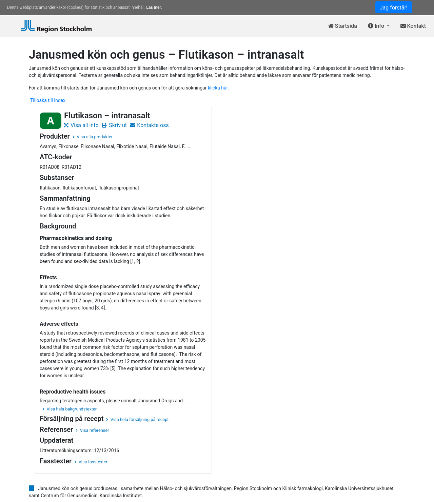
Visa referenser (92, 430)
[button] (378, 26)
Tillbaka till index (47, 100)
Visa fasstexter (90, 461)
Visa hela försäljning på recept (137, 419)
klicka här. (218, 88)
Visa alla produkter (93, 136)
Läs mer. (154, 7)
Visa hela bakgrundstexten (70, 408)
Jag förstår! (394, 7)
